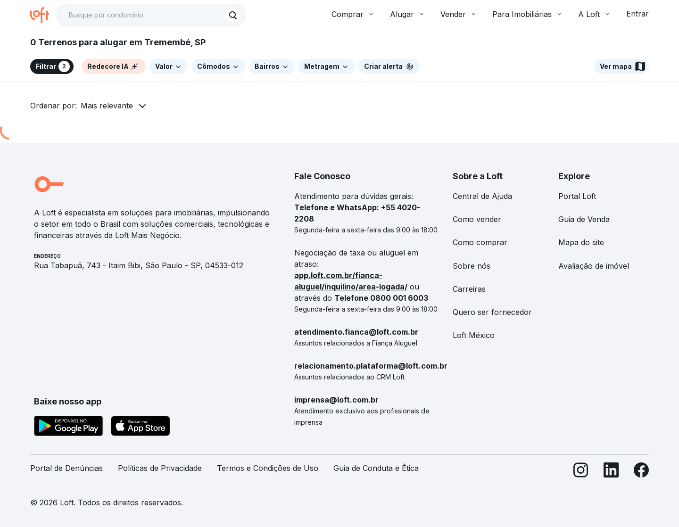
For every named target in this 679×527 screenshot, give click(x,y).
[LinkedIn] (611, 472)
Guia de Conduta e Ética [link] (376, 468)
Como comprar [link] (480, 242)
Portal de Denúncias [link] (66, 468)
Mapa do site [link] (581, 242)
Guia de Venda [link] (584, 219)
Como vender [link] (477, 219)
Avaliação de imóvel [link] (593, 266)
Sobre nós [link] (471, 266)
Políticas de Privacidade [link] (160, 468)
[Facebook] (641, 472)
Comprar (353, 14)
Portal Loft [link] (577, 196)
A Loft (594, 14)
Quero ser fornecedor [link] (492, 312)
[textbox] (151, 15)
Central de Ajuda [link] (482, 196)
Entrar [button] (637, 13)
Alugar (407, 14)
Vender (458, 14)
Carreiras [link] (469, 289)
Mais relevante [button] (107, 105)
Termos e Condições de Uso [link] (267, 468)
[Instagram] (580, 472)
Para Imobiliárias (527, 14)
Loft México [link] (474, 335)
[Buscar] (232, 15)
